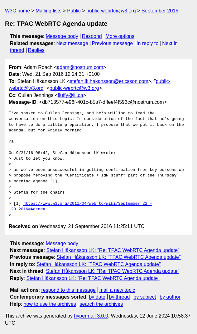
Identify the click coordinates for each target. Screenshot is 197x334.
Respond (92, 36)
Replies (36, 50)
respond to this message (68, 290)
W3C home (17, 10)
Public (74, 10)
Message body (62, 36)
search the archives (101, 304)
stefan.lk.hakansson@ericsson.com (109, 81)
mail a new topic (117, 290)
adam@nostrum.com (80, 67)
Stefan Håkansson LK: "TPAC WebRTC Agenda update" (118, 257)
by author (170, 297)
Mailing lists (48, 10)
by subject (144, 297)
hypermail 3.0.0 (91, 315)
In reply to (147, 43)
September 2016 (160, 10)
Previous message (112, 43)
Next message (72, 43)
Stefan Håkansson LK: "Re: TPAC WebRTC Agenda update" (113, 250)
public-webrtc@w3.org (111, 10)
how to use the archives (50, 304)
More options (120, 36)
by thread (119, 297)
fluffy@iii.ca (70, 95)
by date (97, 297)
